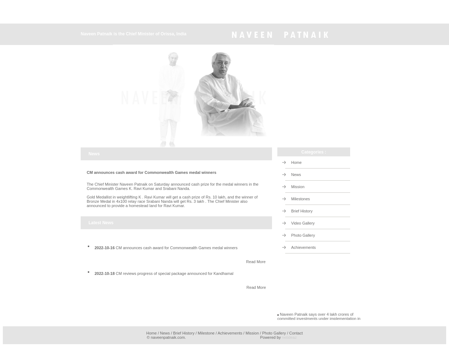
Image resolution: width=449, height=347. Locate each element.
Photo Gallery (303, 235)
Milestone (206, 333)
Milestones (300, 199)
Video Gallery (303, 223)
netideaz (289, 337)
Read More (256, 262)
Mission (297, 187)
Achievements (303, 247)
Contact (296, 333)
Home (296, 162)
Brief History (302, 211)
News (296, 174)
